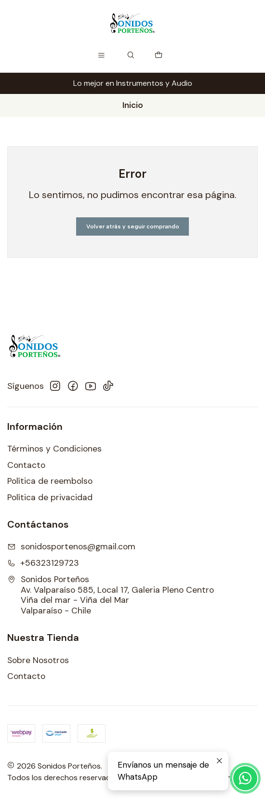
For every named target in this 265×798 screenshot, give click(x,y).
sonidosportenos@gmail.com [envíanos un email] (71, 546)
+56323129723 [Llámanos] (43, 563)
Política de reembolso (50, 481)
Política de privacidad (50, 497)
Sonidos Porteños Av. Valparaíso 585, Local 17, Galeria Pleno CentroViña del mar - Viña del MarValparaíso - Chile (110, 595)
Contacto (26, 465)
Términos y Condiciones (54, 448)
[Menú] (101, 55)
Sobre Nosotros (38, 660)
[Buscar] (131, 55)
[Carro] (158, 55)
